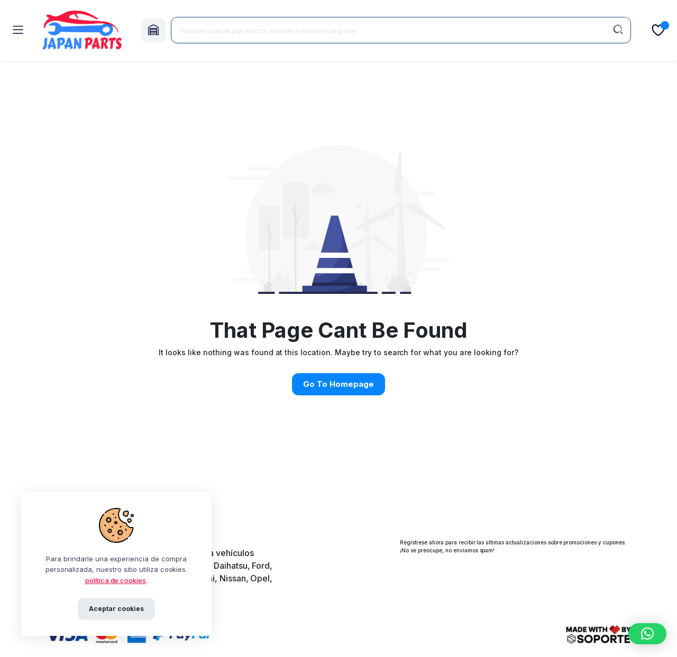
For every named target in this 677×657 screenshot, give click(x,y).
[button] (647, 633)
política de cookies (115, 580)
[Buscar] (618, 30)
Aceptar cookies (116, 609)
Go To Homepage (338, 384)
